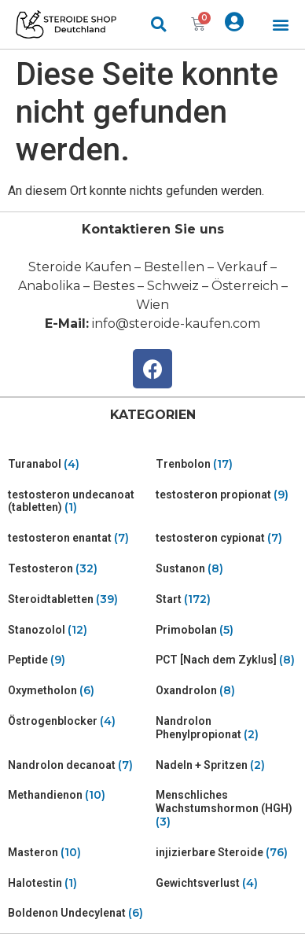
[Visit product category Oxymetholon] (78, 690)
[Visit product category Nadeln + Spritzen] (226, 765)
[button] (280, 25)
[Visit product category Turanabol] (78, 464)
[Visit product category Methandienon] (78, 795)
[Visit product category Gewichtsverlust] (226, 883)
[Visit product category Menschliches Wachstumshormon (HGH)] (226, 808)
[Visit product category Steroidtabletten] (78, 599)
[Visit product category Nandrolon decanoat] (78, 765)
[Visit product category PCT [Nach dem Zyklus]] (226, 660)
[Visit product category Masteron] (78, 852)
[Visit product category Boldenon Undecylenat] (78, 913)
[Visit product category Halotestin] (78, 883)
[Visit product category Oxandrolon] (226, 690)
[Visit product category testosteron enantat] (78, 538)
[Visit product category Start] (226, 599)
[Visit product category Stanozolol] (78, 630)
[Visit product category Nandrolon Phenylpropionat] (226, 728)
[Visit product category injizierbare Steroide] (226, 852)
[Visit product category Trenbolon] (226, 464)
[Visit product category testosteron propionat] (226, 495)
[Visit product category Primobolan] (226, 630)
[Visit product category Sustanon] (226, 569)
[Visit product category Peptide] (78, 660)
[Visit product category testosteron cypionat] (226, 538)
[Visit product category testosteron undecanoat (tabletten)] (78, 501)
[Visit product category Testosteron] (78, 569)
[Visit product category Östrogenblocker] (78, 721)
